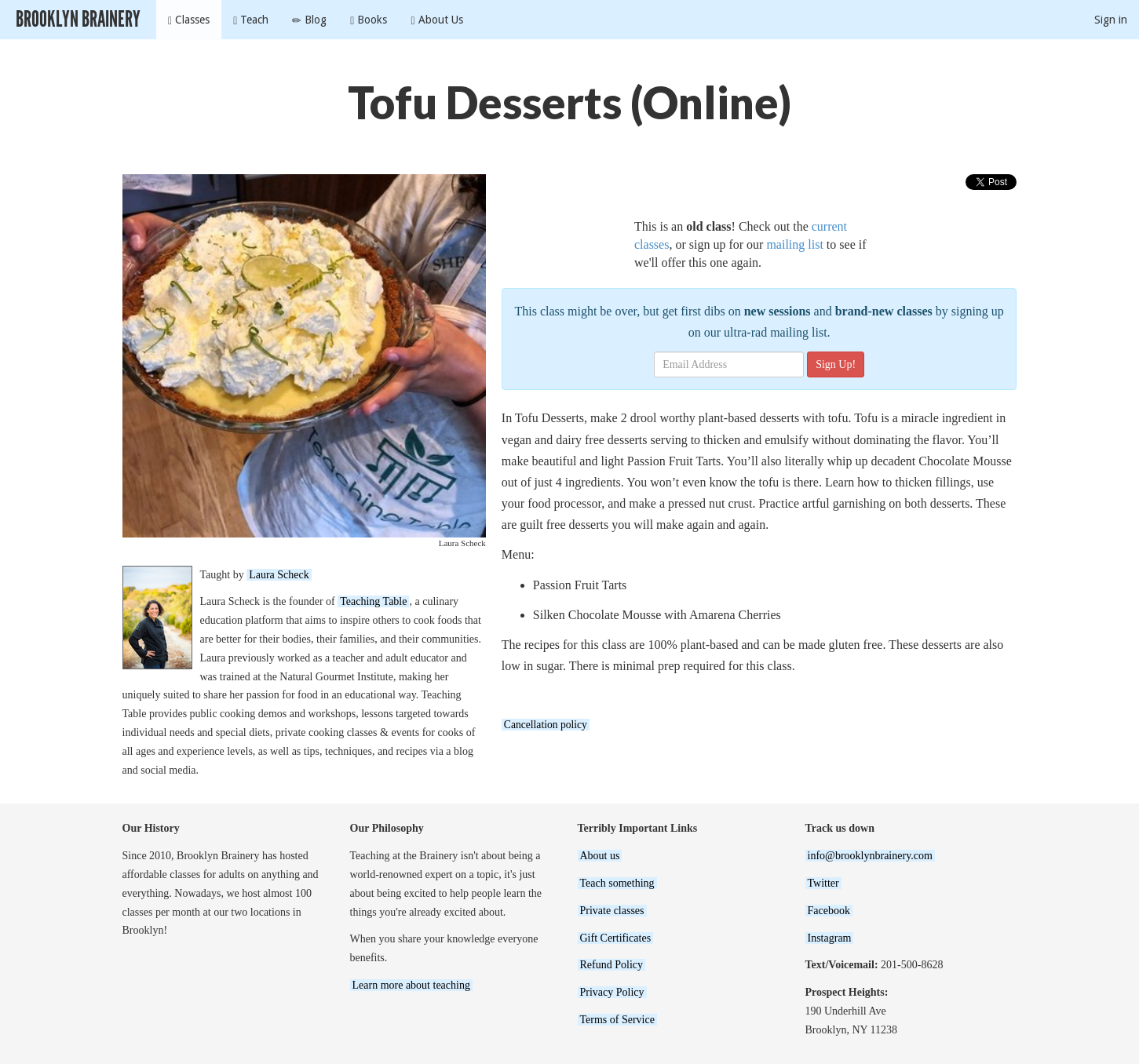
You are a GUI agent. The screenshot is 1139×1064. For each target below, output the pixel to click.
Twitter (823, 883)
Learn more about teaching (411, 985)
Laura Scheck (279, 575)
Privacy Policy (612, 992)
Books (368, 20)
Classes (189, 20)
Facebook (829, 910)
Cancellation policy (545, 725)
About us (600, 856)
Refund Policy (612, 965)
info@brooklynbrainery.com (870, 856)
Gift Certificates (616, 938)
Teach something (617, 883)
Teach (250, 20)
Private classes (612, 910)
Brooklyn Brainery (78, 19)
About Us (436, 20)
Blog (309, 20)
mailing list (794, 244)
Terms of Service (617, 1020)
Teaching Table (373, 601)
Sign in (1110, 19)
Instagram (830, 938)
